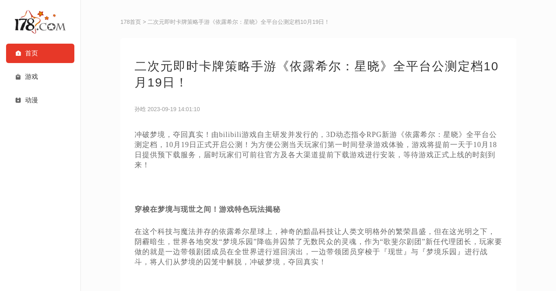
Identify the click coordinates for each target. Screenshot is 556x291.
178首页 (130, 22)
